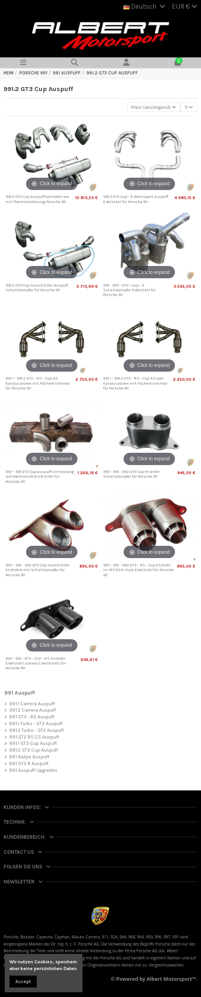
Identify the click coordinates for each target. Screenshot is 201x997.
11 (188, 107)
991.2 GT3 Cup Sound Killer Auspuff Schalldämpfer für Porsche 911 (37, 287)
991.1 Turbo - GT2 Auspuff (36, 723)
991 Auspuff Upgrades (33, 770)
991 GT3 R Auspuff (29, 763)
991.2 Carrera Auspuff (32, 710)
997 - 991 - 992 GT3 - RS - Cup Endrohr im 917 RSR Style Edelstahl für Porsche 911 (138, 570)
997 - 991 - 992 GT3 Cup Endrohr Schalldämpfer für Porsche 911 (131, 474)
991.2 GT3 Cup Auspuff (33, 750)
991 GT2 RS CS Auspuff (34, 737)
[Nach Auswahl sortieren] (153, 107)
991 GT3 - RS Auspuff (31, 717)
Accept (23, 981)
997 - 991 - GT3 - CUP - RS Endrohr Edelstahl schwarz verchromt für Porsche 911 (36, 663)
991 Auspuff (19, 692)
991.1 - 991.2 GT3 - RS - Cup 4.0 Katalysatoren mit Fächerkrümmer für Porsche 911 (38, 383)
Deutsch (145, 6)
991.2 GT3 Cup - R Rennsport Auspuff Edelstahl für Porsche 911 (135, 199)
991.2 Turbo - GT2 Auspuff (36, 730)
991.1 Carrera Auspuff (32, 703)
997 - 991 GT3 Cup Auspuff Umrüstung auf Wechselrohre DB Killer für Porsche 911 (40, 476)
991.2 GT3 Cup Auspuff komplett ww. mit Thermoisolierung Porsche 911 (38, 199)
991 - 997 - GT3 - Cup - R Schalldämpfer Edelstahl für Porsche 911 (129, 290)
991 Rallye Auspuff (29, 757)
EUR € (184, 6)
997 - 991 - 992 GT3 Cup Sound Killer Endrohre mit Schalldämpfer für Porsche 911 (38, 570)
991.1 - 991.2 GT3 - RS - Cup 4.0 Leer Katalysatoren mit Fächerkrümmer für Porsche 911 (135, 383)
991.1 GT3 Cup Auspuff (33, 743)
